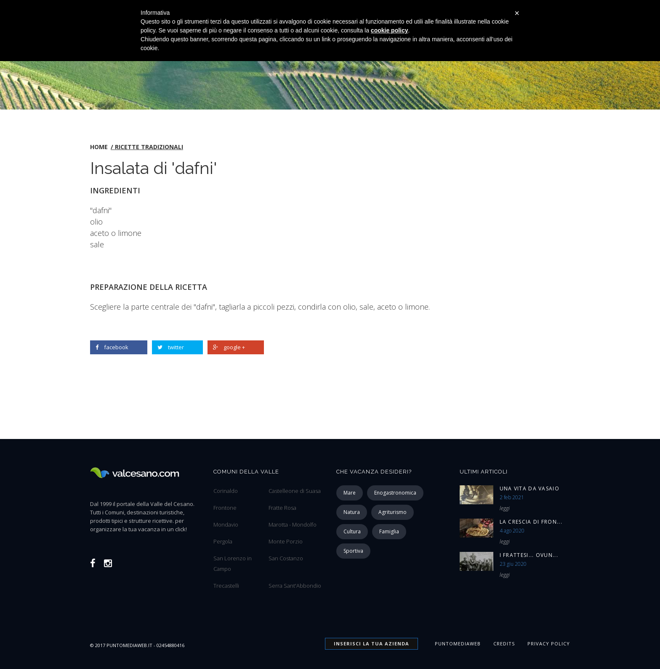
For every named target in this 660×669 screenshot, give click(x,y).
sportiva (353, 550)
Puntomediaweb (458, 643)
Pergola (222, 541)
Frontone (225, 507)
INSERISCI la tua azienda (371, 643)
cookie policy (389, 30)
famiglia (389, 531)
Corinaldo (225, 491)
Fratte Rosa (282, 507)
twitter (170, 347)
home (99, 147)
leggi (505, 508)
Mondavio (225, 524)
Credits (504, 643)
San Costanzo (286, 558)
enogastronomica (395, 492)
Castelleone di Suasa (295, 491)
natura (351, 512)
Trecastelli (226, 585)
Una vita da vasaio (529, 488)
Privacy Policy (548, 643)
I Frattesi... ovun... (529, 555)
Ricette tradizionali (149, 147)
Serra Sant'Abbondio (295, 585)
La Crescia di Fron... (531, 522)
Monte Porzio (286, 541)
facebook (112, 347)
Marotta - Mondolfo (293, 524)
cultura (352, 531)
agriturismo (392, 512)
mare (349, 492)
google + (229, 347)
